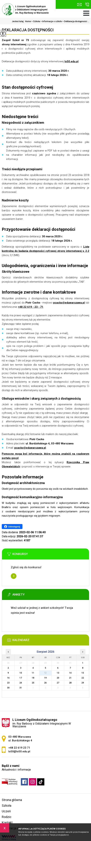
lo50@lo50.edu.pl (79, 4)
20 (58, 678)
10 (20, 673)
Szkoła (35, 21)
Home (28, 21)
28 (70, 683)
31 (20, 687)
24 (20, 683)
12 (45, 673)
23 (8, 683)
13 (58, 673)
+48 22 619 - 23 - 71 (30, 306)
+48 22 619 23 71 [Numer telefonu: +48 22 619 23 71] (19, 747)
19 (45, 678)
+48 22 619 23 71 (87, 4)
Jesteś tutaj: (18, 21)
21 (70, 678)
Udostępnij (12, 526)
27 (58, 683)
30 (8, 687)
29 (82, 683)
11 (33, 673)
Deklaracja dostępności (28, 30)
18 (33, 678)
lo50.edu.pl (71, 61)
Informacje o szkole (51, 21)
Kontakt (7, 822)
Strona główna (12, 800)
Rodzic (6, 817)
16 (8, 678)
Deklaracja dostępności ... (75, 21)
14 (70, 673)
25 (33, 683)
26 (45, 683)
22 (82, 678)
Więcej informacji (13, 576)
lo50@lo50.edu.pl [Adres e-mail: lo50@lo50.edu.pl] (19, 751)
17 (20, 678)
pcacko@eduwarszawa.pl (69, 302)
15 (82, 673)
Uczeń (6, 811)
